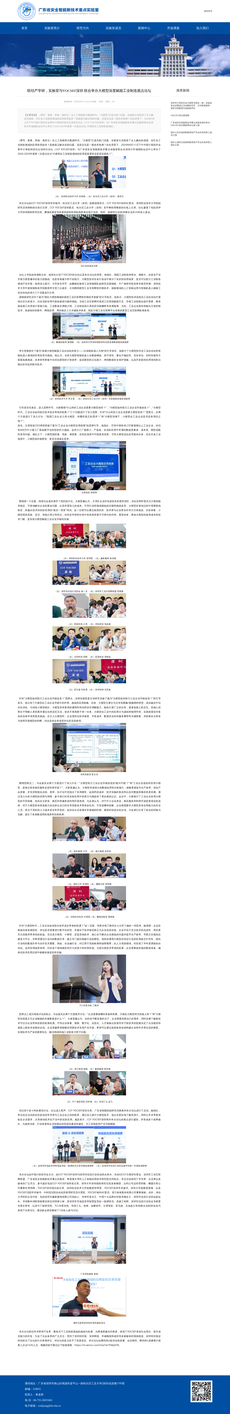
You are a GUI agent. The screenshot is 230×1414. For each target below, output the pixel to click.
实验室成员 (113, 28)
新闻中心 (144, 28)
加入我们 (202, 28)
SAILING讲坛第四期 (180, 115)
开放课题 (173, 28)
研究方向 (83, 28)
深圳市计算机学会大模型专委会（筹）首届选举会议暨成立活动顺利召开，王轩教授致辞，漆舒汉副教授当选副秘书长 (191, 105)
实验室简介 (52, 28)
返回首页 (208, 11)
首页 (24, 28)
